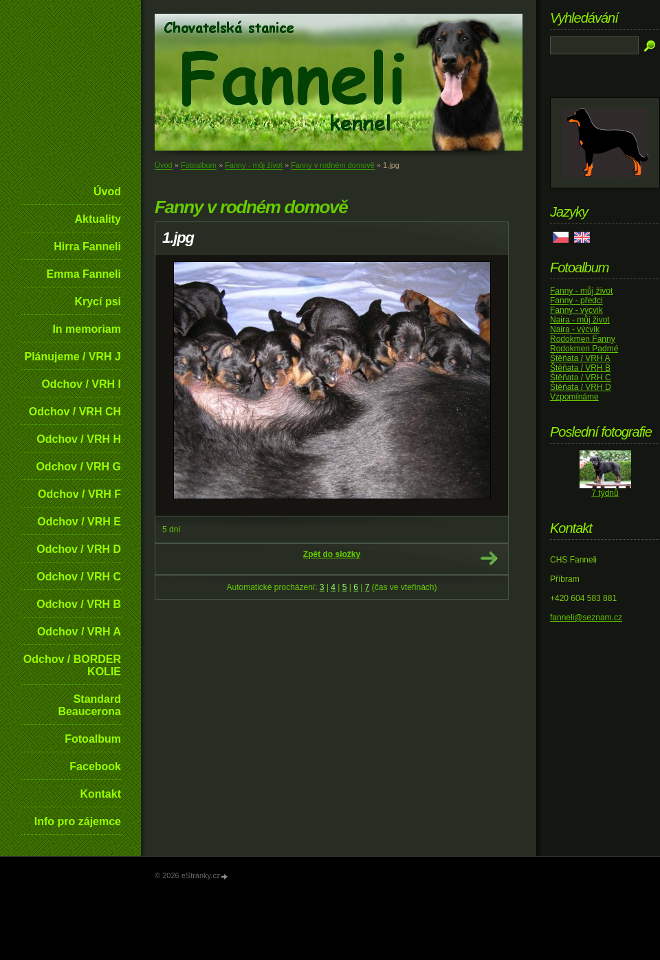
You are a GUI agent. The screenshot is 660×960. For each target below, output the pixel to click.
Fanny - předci (576, 300)
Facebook (95, 766)
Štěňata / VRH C (580, 377)
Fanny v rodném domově (333, 165)
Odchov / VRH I (81, 384)
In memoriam (86, 329)
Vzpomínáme (574, 397)
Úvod (107, 191)
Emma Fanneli (84, 274)
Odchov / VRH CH (75, 411)
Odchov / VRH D (78, 549)
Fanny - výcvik (576, 310)
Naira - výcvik (575, 329)
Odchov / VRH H (78, 439)
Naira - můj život (580, 320)
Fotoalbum (93, 739)
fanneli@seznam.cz (586, 617)
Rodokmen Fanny (582, 339)
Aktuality (97, 219)
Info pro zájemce (77, 821)
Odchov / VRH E (79, 521)
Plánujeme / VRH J (73, 356)
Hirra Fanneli (87, 246)
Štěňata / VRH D (580, 387)
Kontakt (100, 794)
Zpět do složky (331, 554)
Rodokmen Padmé (584, 348)
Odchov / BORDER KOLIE (72, 665)
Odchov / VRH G (78, 466)
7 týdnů (604, 493)
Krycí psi (97, 301)
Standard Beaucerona (89, 705)
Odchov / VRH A (79, 631)
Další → (488, 558)
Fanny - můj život (254, 165)
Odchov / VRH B (78, 604)
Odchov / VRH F (79, 494)
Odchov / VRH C (78, 576)
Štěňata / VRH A (580, 358)
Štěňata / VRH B (580, 368)
